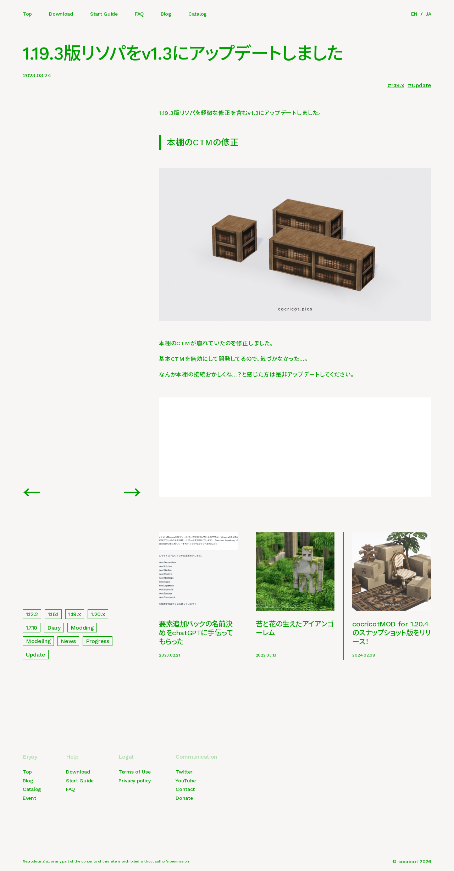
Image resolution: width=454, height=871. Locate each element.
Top (27, 14)
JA (428, 14)
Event (29, 798)
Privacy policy (134, 780)
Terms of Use (134, 772)
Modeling (38, 641)
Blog (166, 14)
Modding (82, 627)
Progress (97, 641)
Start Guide (104, 14)
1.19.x (398, 85)
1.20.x (98, 614)
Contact (185, 789)
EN (414, 14)
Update (421, 85)
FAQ (139, 14)
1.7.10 (31, 627)
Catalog (197, 14)
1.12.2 (32, 614)
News (68, 641)
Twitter (184, 772)
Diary (53, 627)
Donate (184, 798)
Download (61, 14)
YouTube (186, 780)
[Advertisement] (295, 447)
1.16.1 (53, 614)
